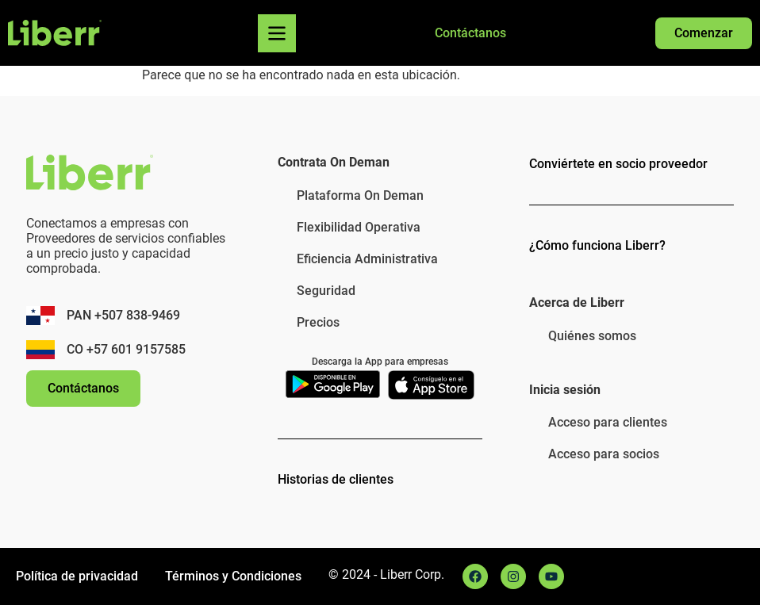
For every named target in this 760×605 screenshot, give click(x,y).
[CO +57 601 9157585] (40, 349)
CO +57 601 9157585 (126, 349)
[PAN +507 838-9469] (40, 315)
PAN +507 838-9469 (123, 315)
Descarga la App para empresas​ (380, 361)
